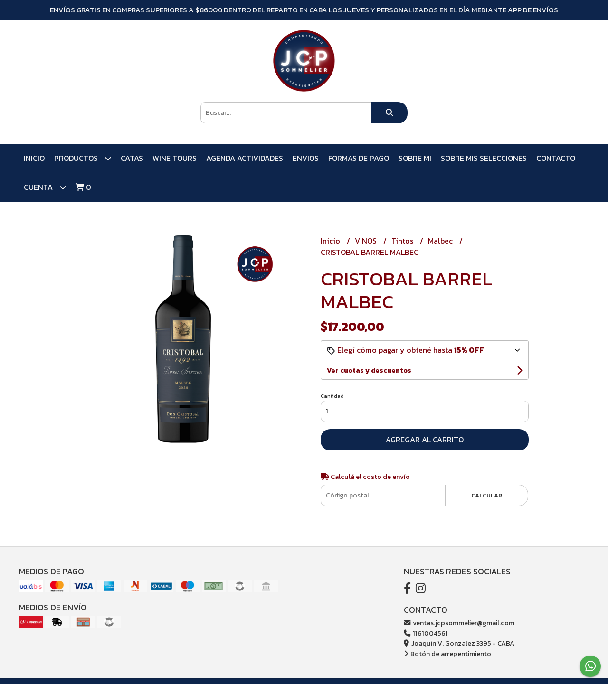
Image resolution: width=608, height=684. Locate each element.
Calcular (486, 495)
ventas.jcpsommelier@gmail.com (459, 623)
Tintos (403, 240)
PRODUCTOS (82, 158)
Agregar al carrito (425, 439)
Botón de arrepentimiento (447, 653)
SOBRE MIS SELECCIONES (484, 158)
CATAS (132, 158)
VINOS (367, 240)
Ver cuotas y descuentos (369, 370)
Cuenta (45, 187)
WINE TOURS (174, 158)
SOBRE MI (415, 158)
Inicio (34, 158)
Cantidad (332, 396)
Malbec (441, 240)
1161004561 (426, 633)
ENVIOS (306, 158)
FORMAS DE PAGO (358, 158)
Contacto (555, 158)
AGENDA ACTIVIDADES (244, 158)
